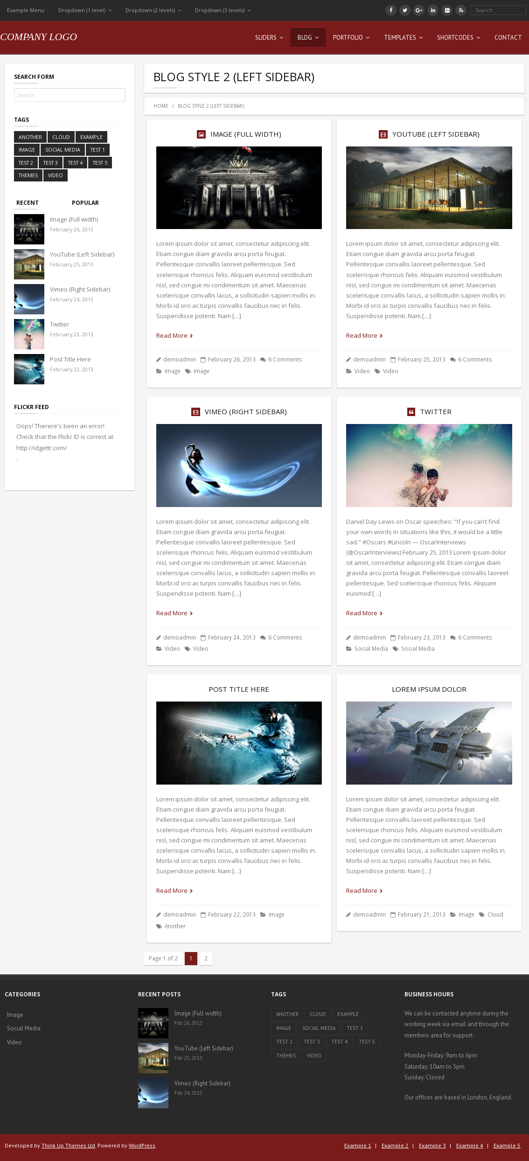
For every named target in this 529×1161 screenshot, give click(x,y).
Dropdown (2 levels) (150, 10)
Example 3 (432, 1145)
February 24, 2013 (71, 299)
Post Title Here (239, 689)
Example (91, 136)
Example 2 (395, 1145)
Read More (172, 335)
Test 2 (26, 162)
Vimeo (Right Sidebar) (246, 411)
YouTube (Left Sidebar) (436, 134)
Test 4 (75, 162)
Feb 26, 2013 (188, 1023)
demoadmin (179, 359)
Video (362, 371)
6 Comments (285, 359)
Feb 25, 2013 (188, 1058)
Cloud (495, 914)
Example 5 (507, 1145)
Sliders (266, 38)
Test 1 (97, 149)
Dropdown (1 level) (81, 10)
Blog (305, 38)
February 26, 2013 (71, 229)
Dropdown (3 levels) (219, 10)
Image (173, 371)
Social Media (371, 648)
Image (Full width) (245, 134)
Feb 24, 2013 (188, 1093)
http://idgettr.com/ (41, 448)
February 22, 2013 (71, 369)
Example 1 (357, 1145)
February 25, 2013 (71, 264)
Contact (508, 38)
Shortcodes (455, 38)
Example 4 (469, 1145)
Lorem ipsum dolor (429, 689)
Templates (400, 38)
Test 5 (100, 162)
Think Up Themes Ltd (68, 1145)
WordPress (142, 1145)
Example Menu (25, 10)
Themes (28, 175)
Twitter (436, 411)
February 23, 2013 (71, 334)
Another (175, 926)
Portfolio (348, 38)
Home (160, 106)
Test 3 (50, 162)
